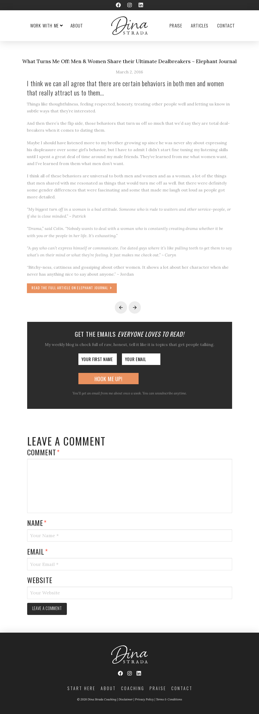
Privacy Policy (144, 699)
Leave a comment (47, 608)
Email (37, 551)
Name (37, 522)
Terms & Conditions (169, 699)
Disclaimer (126, 699)
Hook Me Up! (108, 379)
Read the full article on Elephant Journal (72, 287)
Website (40, 580)
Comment (43, 452)
